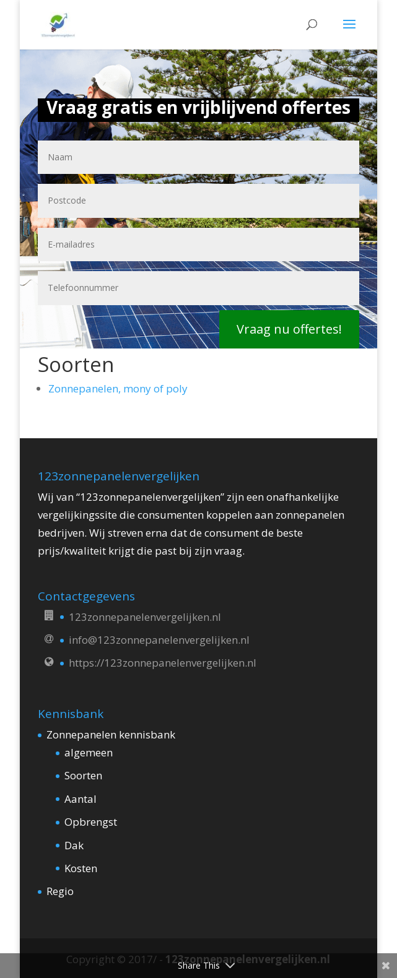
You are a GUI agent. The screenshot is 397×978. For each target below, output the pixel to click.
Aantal (80, 799)
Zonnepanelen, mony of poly (118, 388)
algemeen (88, 752)
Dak (74, 845)
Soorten (83, 775)
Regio (60, 891)
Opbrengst (90, 822)
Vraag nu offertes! (289, 329)
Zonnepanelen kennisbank (110, 734)
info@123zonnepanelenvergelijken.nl (159, 640)
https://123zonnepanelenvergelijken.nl (162, 663)
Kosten (80, 868)
